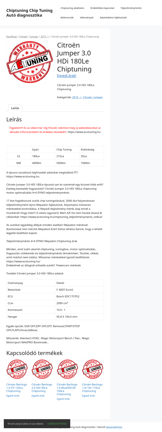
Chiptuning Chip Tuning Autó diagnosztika (29, 13)
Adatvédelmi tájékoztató (113, 17)
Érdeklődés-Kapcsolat (102, 8)
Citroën (23, 36)
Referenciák (67, 17)
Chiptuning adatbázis (72, 8)
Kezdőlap (11, 36)
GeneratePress (114, 427)
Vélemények (86, 17)
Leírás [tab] (15, 108)
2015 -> (44, 36)
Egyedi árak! (66, 75)
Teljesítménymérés (131, 8)
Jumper (34, 36)
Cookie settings (57, 423)
